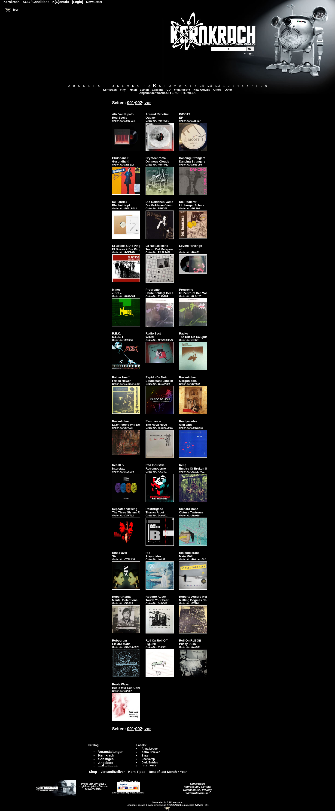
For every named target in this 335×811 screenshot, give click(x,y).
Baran (145, 755)
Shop (93, 772)
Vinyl (123, 89)
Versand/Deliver (112, 772)
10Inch (144, 89)
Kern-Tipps (136, 772)
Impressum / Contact (197, 786)
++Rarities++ (182, 89)
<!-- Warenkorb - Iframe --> (167, 808)
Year (183, 772)
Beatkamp (148, 759)
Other (228, 89)
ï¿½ (201, 85)
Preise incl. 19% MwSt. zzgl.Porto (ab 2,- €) (92, 785)
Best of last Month (163, 772)
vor (147, 102)
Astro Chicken (151, 752)
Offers (217, 89)
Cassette (157, 89)
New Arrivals (201, 89)
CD (169, 89)
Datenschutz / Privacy (197, 790)
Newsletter (94, 2)
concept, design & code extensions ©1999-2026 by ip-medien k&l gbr (166, 805)
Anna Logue (150, 748)
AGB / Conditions (36, 2)
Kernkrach (110, 89)
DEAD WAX (149, 766)
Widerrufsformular (198, 793)
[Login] (77, 2)
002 (138, 102)
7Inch (133, 89)
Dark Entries (150, 762)
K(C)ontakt (60, 2)
